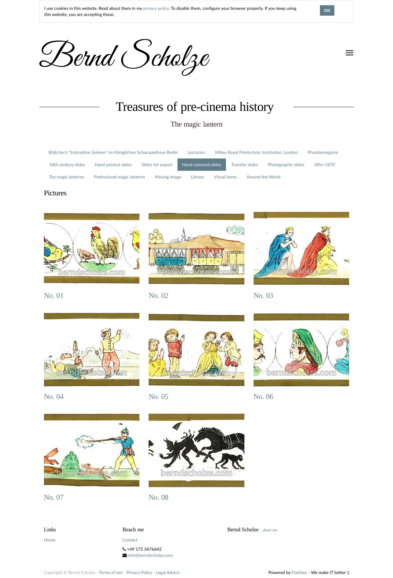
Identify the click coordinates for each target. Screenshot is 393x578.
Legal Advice (167, 572)
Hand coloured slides (201, 164)
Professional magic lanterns (119, 176)
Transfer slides (244, 164)
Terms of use (111, 572)
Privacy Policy (139, 572)
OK (327, 10)
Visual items (225, 176)
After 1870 (324, 164)
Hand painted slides (113, 164)
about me (270, 530)
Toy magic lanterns (66, 176)
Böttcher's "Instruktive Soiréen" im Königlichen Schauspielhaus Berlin (113, 152)
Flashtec (299, 572)
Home (49, 539)
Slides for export (157, 164)
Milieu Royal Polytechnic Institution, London (256, 152)
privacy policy (156, 8)
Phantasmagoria (323, 152)
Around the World (264, 176)
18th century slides (67, 164)
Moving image (168, 176)
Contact (130, 539)
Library (197, 176)
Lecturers (196, 152)
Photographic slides (286, 164)
